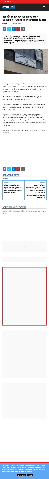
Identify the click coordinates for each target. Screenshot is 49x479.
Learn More (21, 475)
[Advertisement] (24, 150)
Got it (30, 475)
